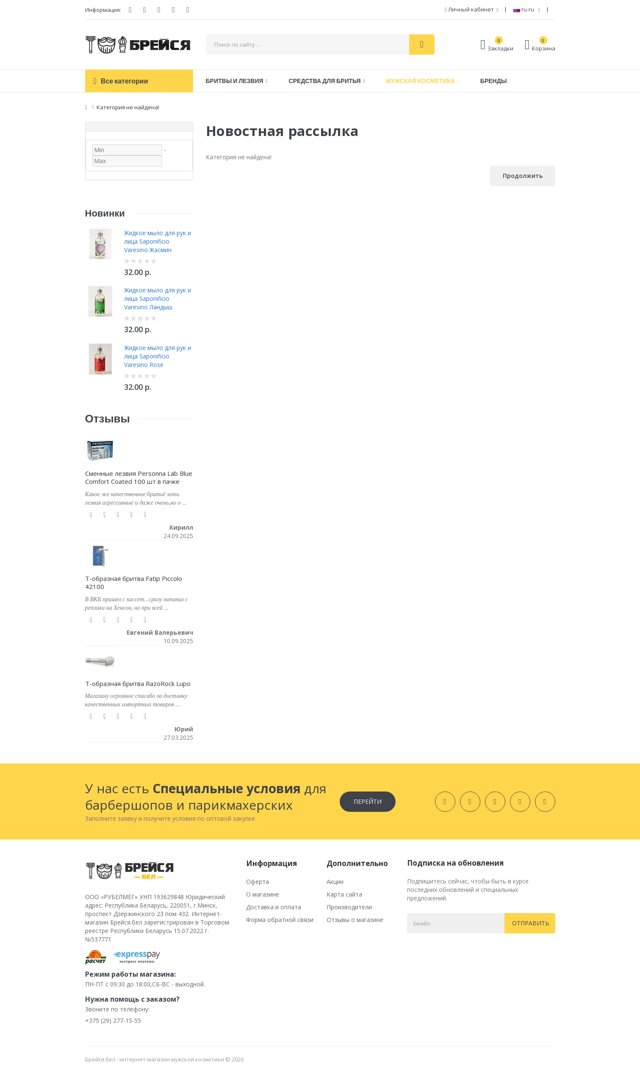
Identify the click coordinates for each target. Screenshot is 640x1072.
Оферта (257, 882)
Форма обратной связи (279, 920)
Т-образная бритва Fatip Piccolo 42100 (133, 582)
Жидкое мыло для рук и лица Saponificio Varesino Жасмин (157, 241)
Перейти (368, 801)
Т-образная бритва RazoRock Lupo (138, 683)
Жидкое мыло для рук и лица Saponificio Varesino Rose (157, 356)
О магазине (262, 894)
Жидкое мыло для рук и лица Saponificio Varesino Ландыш (157, 298)
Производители (349, 907)
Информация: (103, 10)
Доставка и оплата (273, 907)
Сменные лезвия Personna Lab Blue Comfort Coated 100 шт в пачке (138, 477)
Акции (335, 882)
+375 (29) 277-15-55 (113, 1020)
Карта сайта (344, 894)
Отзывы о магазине (355, 920)
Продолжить (523, 176)
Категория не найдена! (128, 107)
